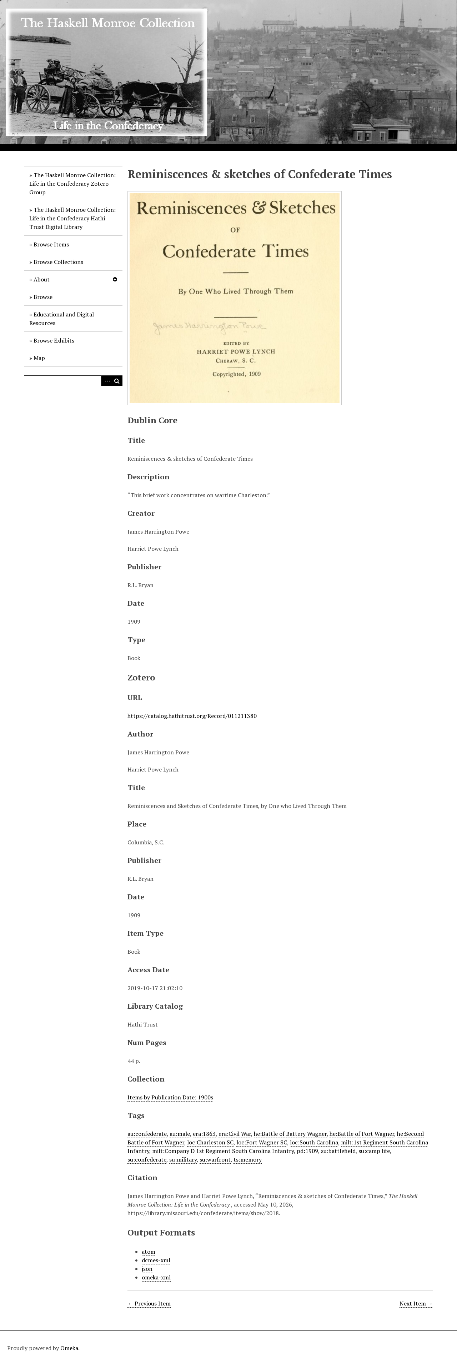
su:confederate (146, 1159)
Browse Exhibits (54, 340)
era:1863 (204, 1134)
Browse (43, 297)
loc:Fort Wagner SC (261, 1142)
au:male (180, 1134)
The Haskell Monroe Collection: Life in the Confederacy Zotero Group (72, 183)
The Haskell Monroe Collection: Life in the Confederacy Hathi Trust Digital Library (72, 218)
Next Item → (416, 1303)
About (42, 279)
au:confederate (147, 1134)
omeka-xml (156, 1277)
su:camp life (374, 1151)
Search (117, 380)
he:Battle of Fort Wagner (362, 1134)
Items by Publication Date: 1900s (170, 1097)
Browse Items (51, 244)
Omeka (69, 1348)
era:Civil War (235, 1134)
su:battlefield (338, 1151)
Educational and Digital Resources (61, 318)
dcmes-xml (156, 1260)
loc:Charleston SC (210, 1142)
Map (39, 358)
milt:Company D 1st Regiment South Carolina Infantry (223, 1151)
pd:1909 (307, 1151)
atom (148, 1251)
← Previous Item (149, 1303)
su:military (183, 1159)
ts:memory (247, 1159)
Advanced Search (106, 380)
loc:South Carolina (314, 1142)
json (147, 1269)
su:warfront (215, 1159)
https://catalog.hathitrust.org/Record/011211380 (192, 716)
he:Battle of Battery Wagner (290, 1134)
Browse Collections (58, 262)
